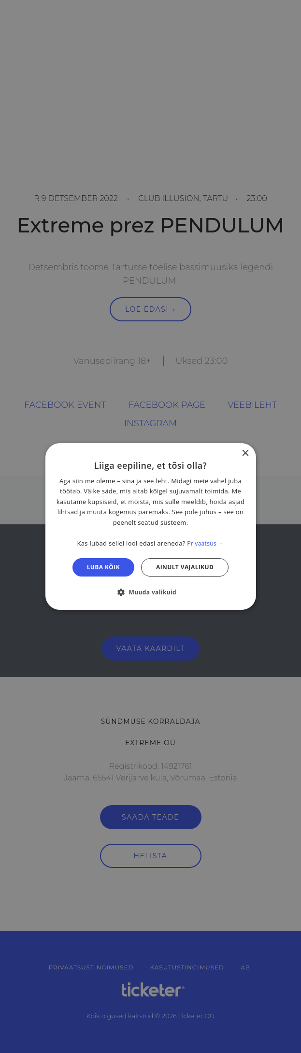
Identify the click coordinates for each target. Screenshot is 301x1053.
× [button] (245, 453)
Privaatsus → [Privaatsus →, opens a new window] (205, 543)
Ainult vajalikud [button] (185, 567)
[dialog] (150, 526)
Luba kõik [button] (103, 567)
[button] (150, 592)
